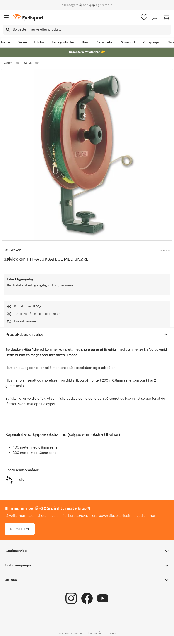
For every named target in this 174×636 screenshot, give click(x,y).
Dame (22, 42)
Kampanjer (151, 42)
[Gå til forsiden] (28, 17)
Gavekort (128, 42)
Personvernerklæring (70, 633)
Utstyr (39, 42)
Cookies (111, 633)
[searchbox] (91, 30)
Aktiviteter (105, 42)
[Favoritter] (144, 17)
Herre (5, 42)
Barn (85, 42)
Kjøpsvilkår (94, 633)
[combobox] (87, 30)
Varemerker (12, 63)
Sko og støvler (63, 42)
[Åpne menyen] (6, 17)
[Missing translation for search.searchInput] (7, 30)
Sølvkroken (32, 63)
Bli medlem (19, 529)
